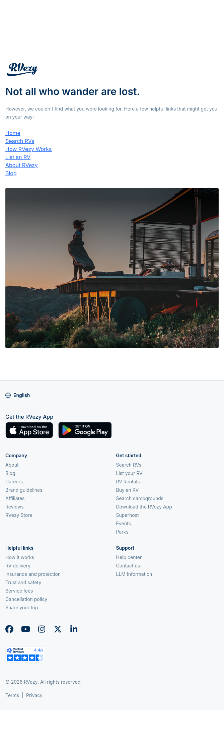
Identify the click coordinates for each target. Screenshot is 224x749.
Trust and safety (23, 582)
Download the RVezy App (144, 506)
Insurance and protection (33, 574)
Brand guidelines (24, 490)
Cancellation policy (26, 599)
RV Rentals (128, 481)
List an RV (17, 157)
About (11, 465)
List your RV (129, 473)
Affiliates (15, 498)
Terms (12, 695)
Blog (11, 173)
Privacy (34, 695)
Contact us (128, 565)
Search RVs (19, 141)
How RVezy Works (28, 149)
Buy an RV (127, 490)
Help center (129, 557)
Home (12, 133)
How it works (19, 557)
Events (123, 523)
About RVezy (21, 165)
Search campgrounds (140, 498)
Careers (14, 481)
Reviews (14, 506)
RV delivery (17, 565)
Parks (122, 532)
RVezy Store (18, 515)
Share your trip (21, 607)
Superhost (127, 515)
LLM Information (134, 574)
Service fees (19, 591)
